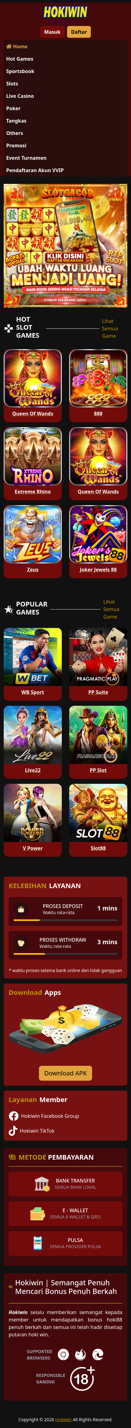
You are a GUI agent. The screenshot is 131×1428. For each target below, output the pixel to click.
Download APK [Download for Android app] (65, 1073)
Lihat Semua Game (110, 328)
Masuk (52, 31)
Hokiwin (63, 1419)
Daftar (79, 31)
